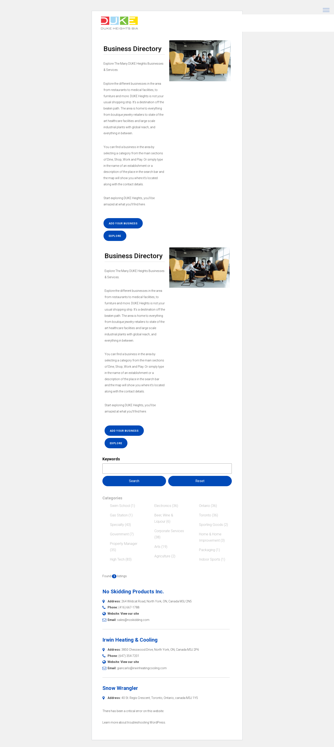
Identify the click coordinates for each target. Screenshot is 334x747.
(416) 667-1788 (128, 607)
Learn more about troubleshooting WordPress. (134, 722)
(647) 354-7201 (128, 656)
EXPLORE (115, 236)
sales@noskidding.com (133, 620)
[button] (326, 10)
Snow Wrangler (120, 688)
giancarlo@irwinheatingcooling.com (142, 668)
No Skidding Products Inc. (133, 592)
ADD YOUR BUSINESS (123, 223)
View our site (130, 613)
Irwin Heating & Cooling (130, 640)
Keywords (111, 459)
